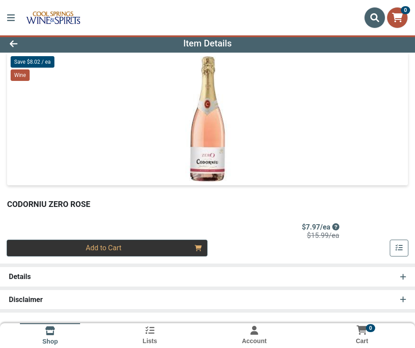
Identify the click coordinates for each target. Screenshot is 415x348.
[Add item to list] (399, 248)
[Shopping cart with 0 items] (397, 17)
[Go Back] (57, 43)
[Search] (374, 17)
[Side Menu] (11, 17)
